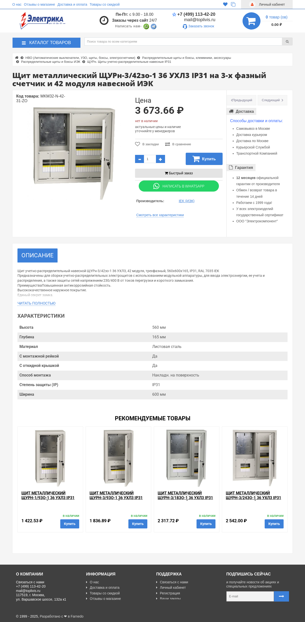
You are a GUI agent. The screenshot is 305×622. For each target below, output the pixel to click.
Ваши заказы (168, 599)
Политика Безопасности (107, 604)
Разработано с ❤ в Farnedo (62, 616)
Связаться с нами (172, 582)
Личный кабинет (171, 587)
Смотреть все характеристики (160, 215)
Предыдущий (242, 100)
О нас (16, 4)
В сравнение (178, 144)
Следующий (271, 100)
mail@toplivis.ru (199, 19)
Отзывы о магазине (39, 4)
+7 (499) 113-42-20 (193, 14)
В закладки (147, 144)
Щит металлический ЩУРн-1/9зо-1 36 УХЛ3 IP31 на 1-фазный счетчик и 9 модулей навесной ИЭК (48, 500)
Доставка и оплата (72, 4)
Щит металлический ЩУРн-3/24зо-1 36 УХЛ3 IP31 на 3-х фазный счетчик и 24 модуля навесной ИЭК (253, 500)
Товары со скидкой (105, 4)
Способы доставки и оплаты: (256, 121)
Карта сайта (167, 604)
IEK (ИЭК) (187, 201)
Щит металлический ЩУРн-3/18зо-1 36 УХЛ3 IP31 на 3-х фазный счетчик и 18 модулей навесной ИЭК (185, 500)
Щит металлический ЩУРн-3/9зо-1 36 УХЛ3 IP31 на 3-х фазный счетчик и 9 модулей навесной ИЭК (118, 500)
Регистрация (168, 593)
